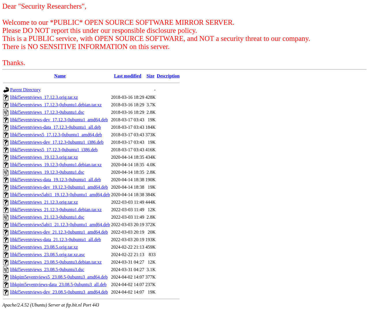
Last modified (127, 75)
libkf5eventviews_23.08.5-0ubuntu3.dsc (47, 269)
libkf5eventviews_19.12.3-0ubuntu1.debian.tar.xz (56, 164)
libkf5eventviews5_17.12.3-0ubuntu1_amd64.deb (56, 134)
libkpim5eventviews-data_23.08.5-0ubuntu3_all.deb (58, 284)
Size (150, 75)
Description (168, 75)
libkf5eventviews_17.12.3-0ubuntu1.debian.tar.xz (56, 104)
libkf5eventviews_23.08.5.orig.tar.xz (44, 247)
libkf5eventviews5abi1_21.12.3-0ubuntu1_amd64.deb (60, 224)
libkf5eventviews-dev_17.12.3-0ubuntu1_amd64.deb (59, 119)
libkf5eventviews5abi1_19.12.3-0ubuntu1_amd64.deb (60, 194)
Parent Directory (25, 89)
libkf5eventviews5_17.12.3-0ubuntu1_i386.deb (54, 149)
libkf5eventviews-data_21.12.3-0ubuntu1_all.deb (55, 239)
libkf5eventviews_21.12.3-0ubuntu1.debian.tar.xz (56, 209)
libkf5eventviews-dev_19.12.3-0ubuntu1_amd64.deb (59, 187)
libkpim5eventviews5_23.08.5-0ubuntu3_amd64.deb (59, 277)
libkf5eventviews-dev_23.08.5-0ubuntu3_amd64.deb (59, 292)
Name (60, 75)
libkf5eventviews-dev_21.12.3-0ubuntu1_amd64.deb (59, 232)
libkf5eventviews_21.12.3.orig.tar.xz (44, 202)
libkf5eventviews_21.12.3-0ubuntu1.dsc (47, 217)
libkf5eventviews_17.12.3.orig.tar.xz (44, 97)
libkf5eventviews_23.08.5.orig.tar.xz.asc (47, 254)
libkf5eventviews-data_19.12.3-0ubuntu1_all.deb (55, 179)
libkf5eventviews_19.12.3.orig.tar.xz (44, 157)
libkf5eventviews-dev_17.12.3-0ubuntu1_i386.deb (56, 142)
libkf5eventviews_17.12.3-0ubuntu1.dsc (47, 112)
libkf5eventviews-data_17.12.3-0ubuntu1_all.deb (55, 127)
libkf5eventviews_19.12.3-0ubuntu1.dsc (47, 172)
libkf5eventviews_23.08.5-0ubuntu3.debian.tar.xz (56, 262)
